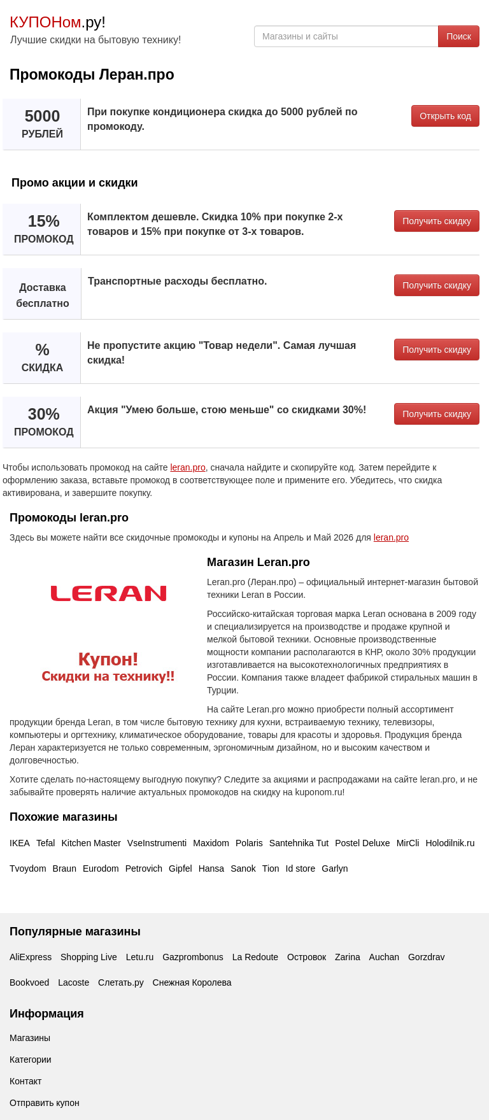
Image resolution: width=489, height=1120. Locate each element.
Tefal (45, 843)
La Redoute (255, 957)
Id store (301, 868)
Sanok (243, 868)
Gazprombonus (192, 957)
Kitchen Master (90, 843)
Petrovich (143, 868)
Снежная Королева (192, 982)
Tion (271, 868)
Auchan (384, 957)
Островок (306, 957)
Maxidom (211, 843)
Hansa (211, 868)
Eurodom (101, 868)
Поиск (458, 36)
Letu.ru (140, 957)
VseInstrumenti (157, 843)
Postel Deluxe (362, 843)
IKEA (20, 843)
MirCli (408, 843)
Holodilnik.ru (449, 843)
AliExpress (31, 957)
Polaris (249, 843)
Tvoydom (28, 868)
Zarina (347, 957)
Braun (64, 868)
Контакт (25, 1081)
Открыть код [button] (445, 116)
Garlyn (335, 868)
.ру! (58, 22)
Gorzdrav (426, 957)
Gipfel (180, 868)
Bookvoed (29, 982)
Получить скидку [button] (436, 221)
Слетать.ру (121, 982)
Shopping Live (88, 957)
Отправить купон (45, 1103)
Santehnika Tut (299, 843)
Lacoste (73, 982)
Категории (31, 1059)
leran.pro (187, 467)
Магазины (30, 1038)
